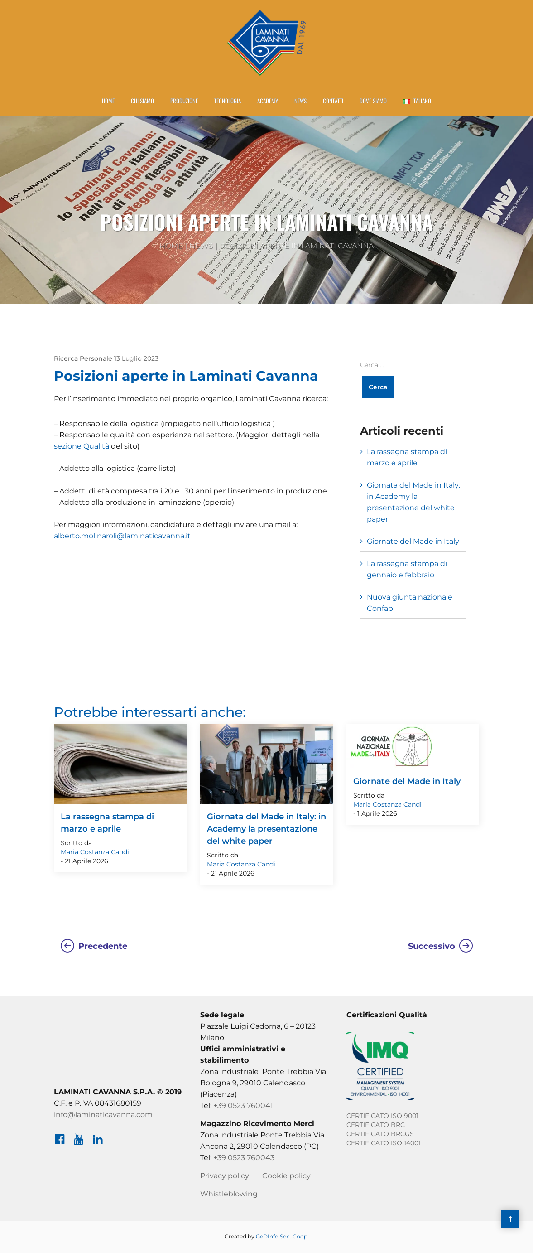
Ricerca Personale (83, 359)
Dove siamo (373, 101)
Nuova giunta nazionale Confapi (409, 603)
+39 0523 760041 (243, 1106)
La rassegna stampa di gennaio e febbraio (407, 570)
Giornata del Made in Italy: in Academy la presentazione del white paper (413, 502)
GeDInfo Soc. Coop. (282, 1237)
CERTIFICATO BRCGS (380, 1134)
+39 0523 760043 (243, 1158)
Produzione (184, 101)
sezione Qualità (81, 446)
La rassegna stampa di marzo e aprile (407, 458)
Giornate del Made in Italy (413, 541)
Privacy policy (224, 1176)
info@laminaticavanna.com (103, 1115)
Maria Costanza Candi (95, 852)
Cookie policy (286, 1176)
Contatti (333, 101)
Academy (267, 101)
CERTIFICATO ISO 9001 (382, 1116)
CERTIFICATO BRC (375, 1125)
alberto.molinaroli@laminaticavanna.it (122, 536)
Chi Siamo (142, 101)
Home (108, 101)
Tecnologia (227, 101)
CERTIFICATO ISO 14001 (383, 1143)
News (300, 101)
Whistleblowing (229, 1194)
